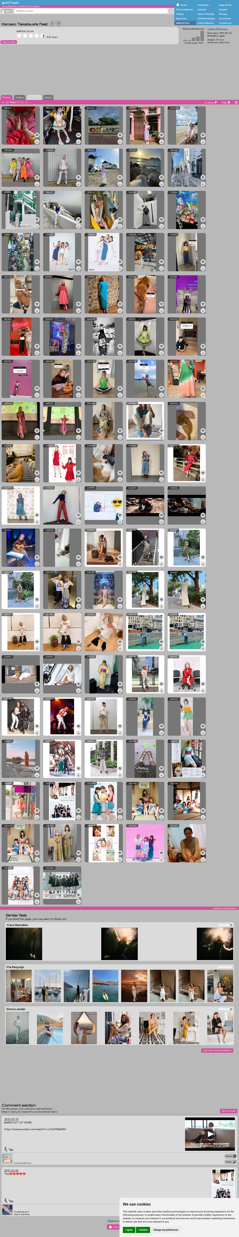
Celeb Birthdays (206, 18)
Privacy (223, 14)
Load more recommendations (217, 1050)
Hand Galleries (206, 23)
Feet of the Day (206, 14)
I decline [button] (143, 1230)
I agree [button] (129, 1230)
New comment (229, 1111)
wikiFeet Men (183, 23)
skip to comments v (225, 908)
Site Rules (203, 5)
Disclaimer (225, 18)
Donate (223, 9)
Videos (180, 14)
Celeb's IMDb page (217, 29)
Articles (202, 9)
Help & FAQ (225, 5)
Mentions (181, 18)
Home (183, 5)
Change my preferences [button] (165, 1230)
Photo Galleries (184, 9)
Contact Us (225, 23)
